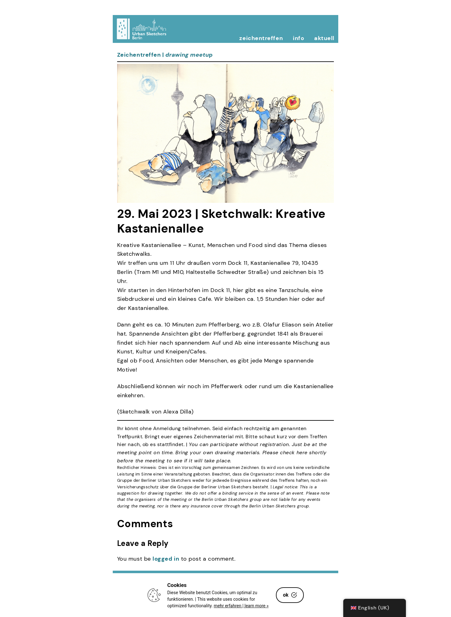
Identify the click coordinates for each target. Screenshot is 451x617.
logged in (166, 559)
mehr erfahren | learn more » (241, 605)
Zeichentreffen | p (165, 55)
